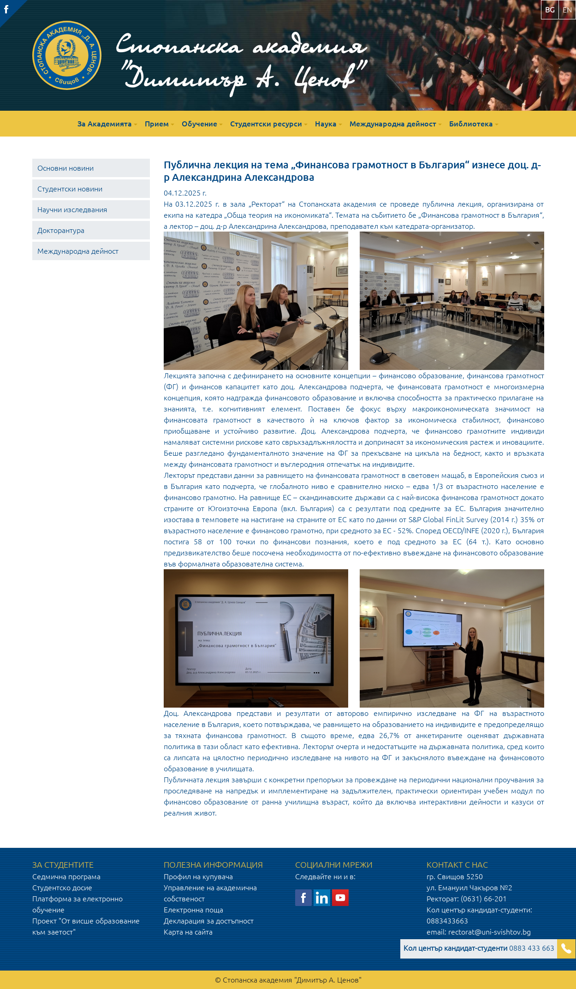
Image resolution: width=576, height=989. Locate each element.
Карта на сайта (188, 932)
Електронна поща (193, 910)
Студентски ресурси (266, 123)
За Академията (104, 123)
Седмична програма (66, 876)
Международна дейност (393, 123)
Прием (157, 123)
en (567, 10)
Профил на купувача (198, 876)
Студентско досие (62, 887)
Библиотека (471, 123)
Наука (326, 123)
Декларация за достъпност (209, 921)
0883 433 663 (479, 948)
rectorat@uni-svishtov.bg (489, 932)
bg (550, 10)
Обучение (199, 123)
